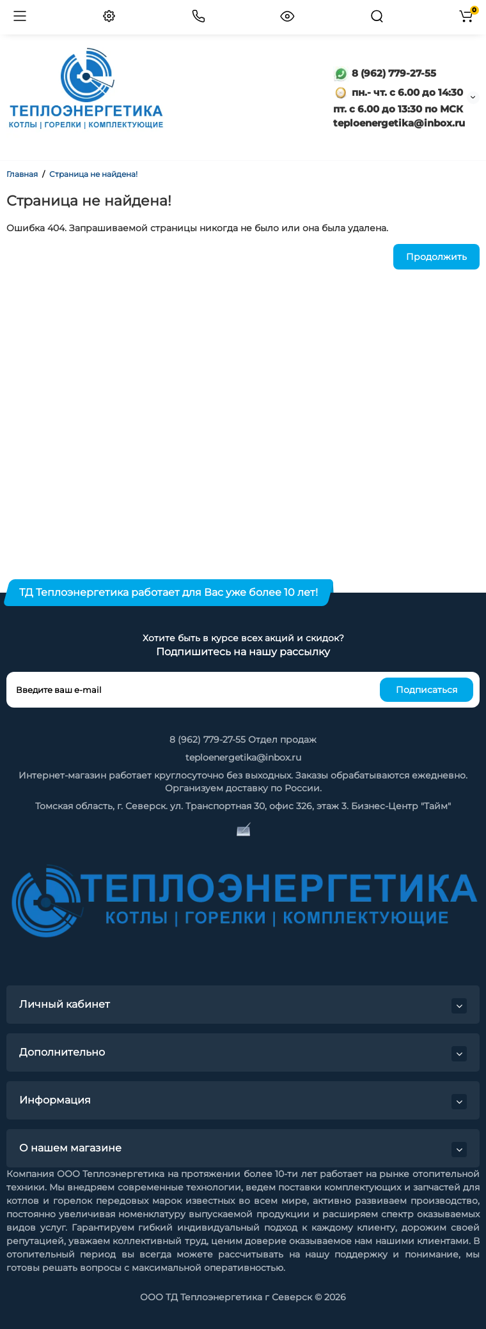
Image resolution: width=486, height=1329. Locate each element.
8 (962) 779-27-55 (384, 73)
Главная (22, 174)
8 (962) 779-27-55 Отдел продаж (243, 739)
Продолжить (436, 256)
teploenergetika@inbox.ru (243, 757)
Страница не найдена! (93, 174)
